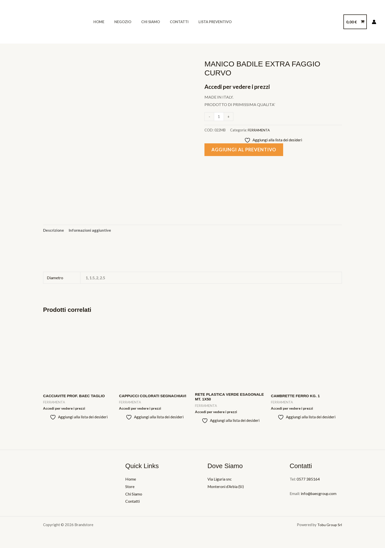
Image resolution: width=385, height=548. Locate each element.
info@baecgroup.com (319, 495)
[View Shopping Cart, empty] (355, 21)
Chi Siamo (143, 22)
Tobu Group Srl (329, 526)
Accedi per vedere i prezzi (239, 86)
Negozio (118, 22)
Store (129, 488)
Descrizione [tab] (54, 230)
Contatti (169, 22)
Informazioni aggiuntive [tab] (92, 230)
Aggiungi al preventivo (245, 150)
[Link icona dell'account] (374, 22)
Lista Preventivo (202, 22)
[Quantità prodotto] (219, 116)
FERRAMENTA (259, 130)
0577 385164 (308, 480)
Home (97, 22)
